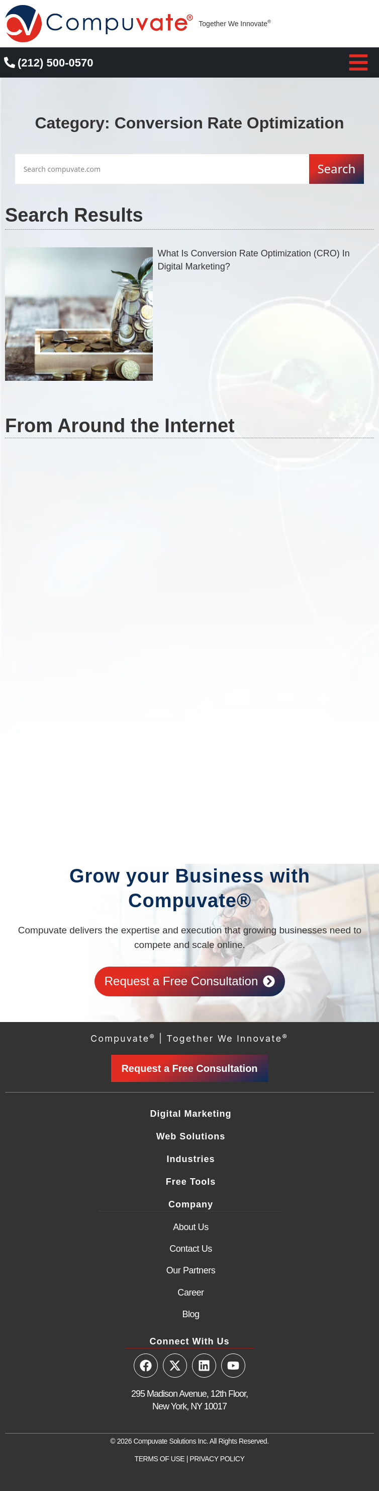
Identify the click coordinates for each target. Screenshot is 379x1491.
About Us (190, 1227)
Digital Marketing (190, 1114)
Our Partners (191, 1270)
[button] (358, 62)
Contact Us (190, 1249)
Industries (190, 1159)
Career (190, 1292)
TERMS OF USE (160, 1459)
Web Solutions (191, 1136)
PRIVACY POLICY (217, 1459)
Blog (190, 1314)
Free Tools (191, 1182)
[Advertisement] (189, 551)
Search (336, 168)
